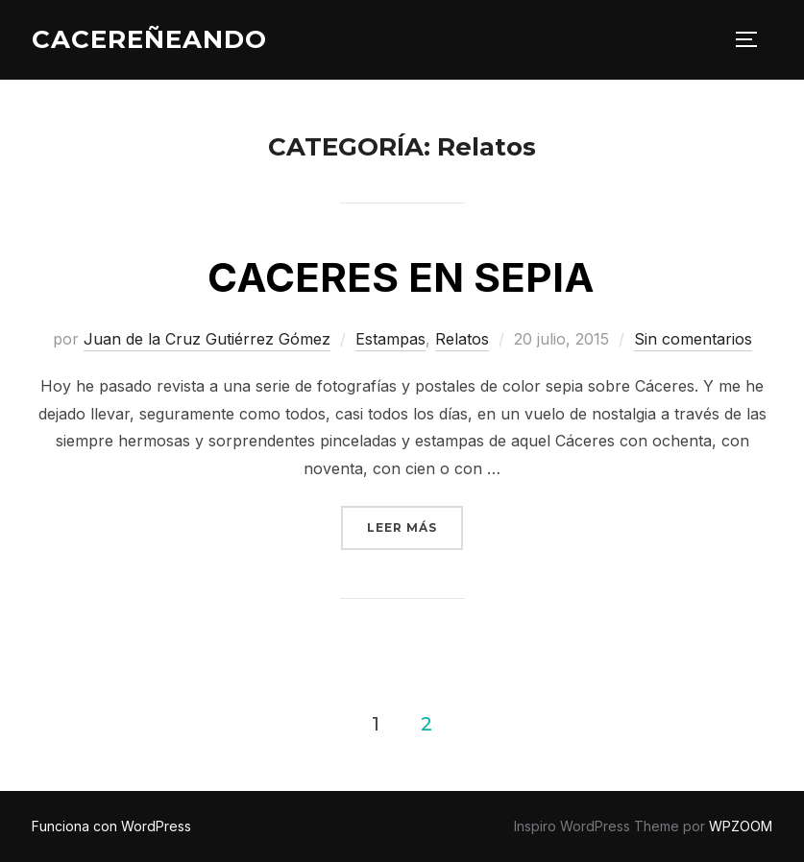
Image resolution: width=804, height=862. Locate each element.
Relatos (462, 338)
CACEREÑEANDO (149, 39)
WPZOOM (740, 826)
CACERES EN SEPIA (401, 276)
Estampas (390, 338)
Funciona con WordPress (111, 826)
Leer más (415, 520)
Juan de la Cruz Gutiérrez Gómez (207, 338)
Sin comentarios (693, 338)
